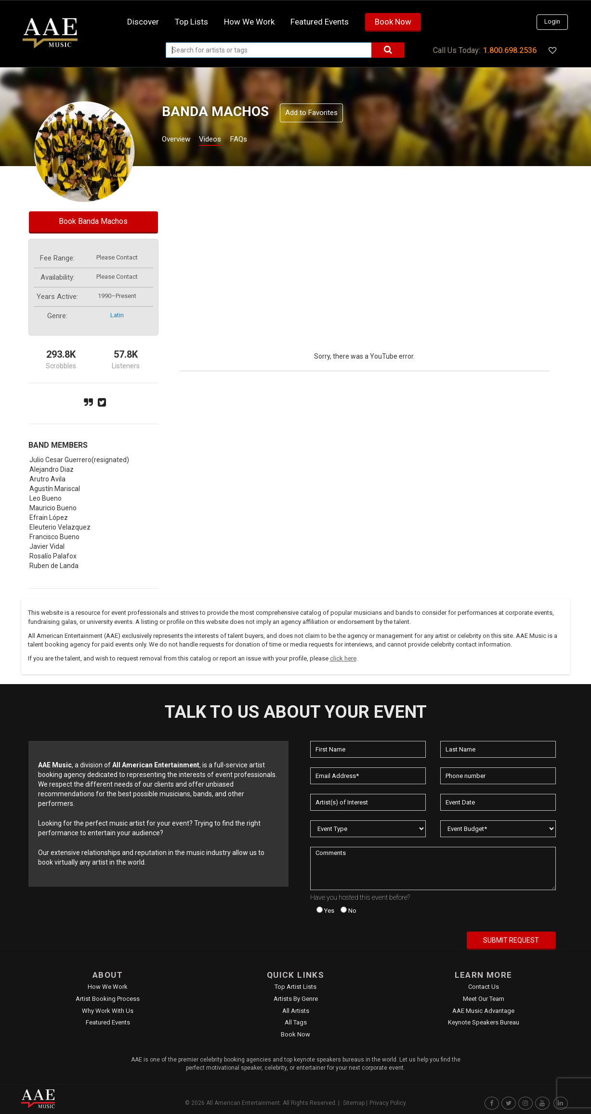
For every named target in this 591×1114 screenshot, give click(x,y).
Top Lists (191, 21)
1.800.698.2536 (510, 50)
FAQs (256, 140)
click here (343, 658)
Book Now (393, 21)
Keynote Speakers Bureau (483, 1022)
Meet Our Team (483, 998)
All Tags (296, 1022)
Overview (179, 140)
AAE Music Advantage (483, 1010)
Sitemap (354, 1103)
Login (552, 21)
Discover (143, 21)
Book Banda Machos (93, 221)
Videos (222, 140)
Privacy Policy (387, 1103)
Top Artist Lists (295, 986)
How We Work (108, 986)
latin (117, 315)
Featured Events (319, 21)
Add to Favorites (311, 112)
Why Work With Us (107, 1010)
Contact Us (483, 986)
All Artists (295, 1010)
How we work (249, 21)
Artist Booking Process (108, 998)
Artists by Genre (296, 998)
